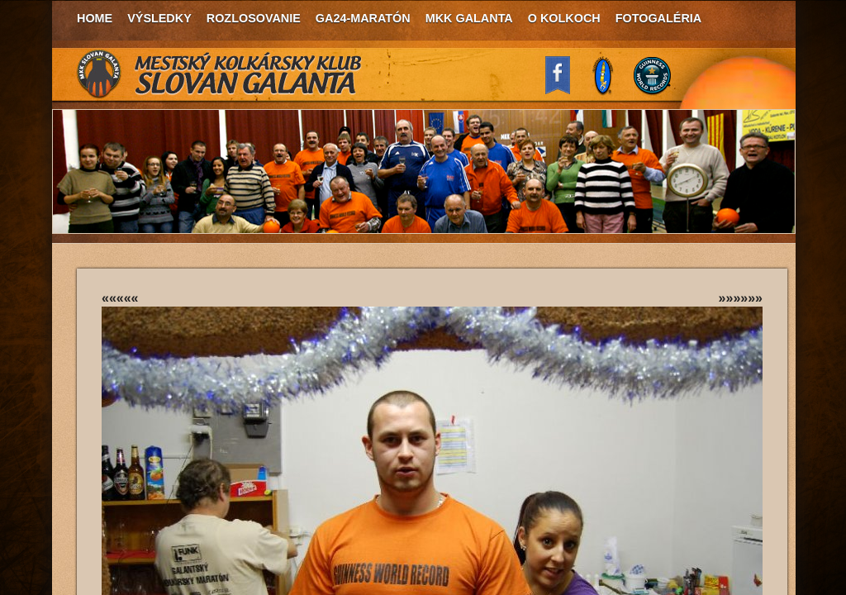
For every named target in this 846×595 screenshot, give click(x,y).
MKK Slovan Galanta (220, 74)
